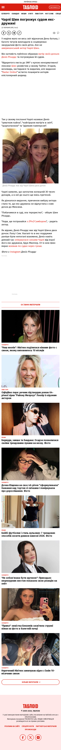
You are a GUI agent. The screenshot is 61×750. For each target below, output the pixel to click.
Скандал (15, 14)
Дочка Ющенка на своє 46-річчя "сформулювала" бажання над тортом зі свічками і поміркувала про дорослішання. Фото (30, 488)
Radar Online (9, 72)
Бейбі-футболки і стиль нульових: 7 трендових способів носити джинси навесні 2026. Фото (28, 534)
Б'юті (30, 14)
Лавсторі (39, 14)
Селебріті (5, 14)
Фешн (23, 14)
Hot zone (49, 14)
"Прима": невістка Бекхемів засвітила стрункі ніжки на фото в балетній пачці (27, 627)
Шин (14, 65)
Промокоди (30, 729)
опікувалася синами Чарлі (29, 239)
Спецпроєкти (28, 726)
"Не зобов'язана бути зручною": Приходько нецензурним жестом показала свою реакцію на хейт (29, 580)
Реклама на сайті (12, 726)
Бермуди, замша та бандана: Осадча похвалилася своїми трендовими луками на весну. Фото (29, 442)
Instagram (15, 251)
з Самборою (36, 221)
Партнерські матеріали (46, 726)
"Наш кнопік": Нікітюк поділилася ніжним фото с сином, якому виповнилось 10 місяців (29, 349)
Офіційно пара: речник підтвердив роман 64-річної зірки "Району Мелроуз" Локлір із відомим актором (29, 395)
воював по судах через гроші (25, 246)
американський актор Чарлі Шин (20, 48)
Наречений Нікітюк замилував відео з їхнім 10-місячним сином (28, 672)
